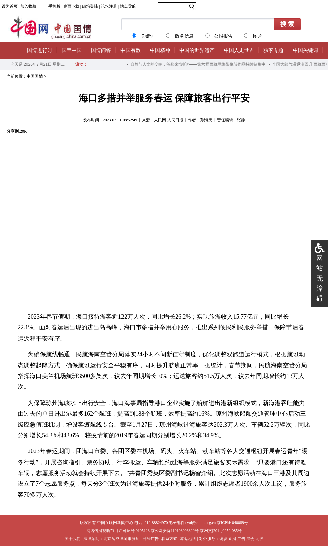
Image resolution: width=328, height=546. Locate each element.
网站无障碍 (319, 278)
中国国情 (35, 76)
